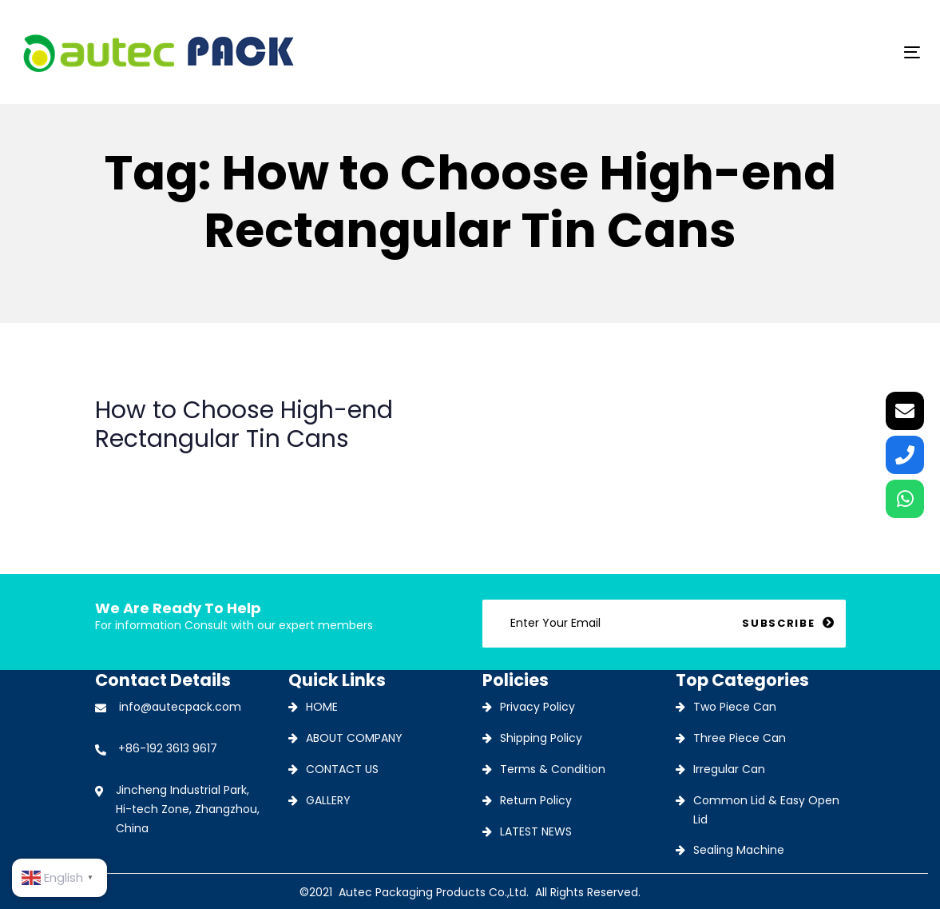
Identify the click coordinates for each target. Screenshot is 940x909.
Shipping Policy (541, 738)
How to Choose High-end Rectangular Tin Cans (276, 436)
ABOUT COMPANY (354, 738)
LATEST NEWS (536, 831)
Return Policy (536, 800)
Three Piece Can (739, 738)
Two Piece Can (734, 707)
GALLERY (328, 800)
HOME (322, 707)
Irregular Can (729, 769)
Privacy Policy (537, 707)
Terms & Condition (552, 769)
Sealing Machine (738, 850)
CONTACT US (342, 769)
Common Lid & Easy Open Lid (766, 809)
